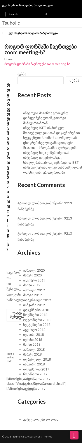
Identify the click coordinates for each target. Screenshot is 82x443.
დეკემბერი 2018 (36, 310)
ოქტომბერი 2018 (37, 320)
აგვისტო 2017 (34, 389)
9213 (68, 203)
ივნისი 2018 (32, 339)
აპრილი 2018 (34, 349)
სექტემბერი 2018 (37, 325)
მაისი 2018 (31, 344)
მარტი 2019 (32, 295)
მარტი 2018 (32, 354)
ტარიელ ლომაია (31, 203)
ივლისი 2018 (33, 334)
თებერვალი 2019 (37, 300)
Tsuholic (11, 22)
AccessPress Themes (39, 436)
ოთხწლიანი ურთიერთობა (44, 172)
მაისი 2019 (31, 285)
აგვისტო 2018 (34, 330)
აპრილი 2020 (34, 270)
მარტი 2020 (32, 275)
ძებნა (21, 74)
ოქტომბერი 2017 (37, 379)
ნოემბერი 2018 (35, 315)
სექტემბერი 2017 (37, 384)
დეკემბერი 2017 (36, 369)
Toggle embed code (10, 357)
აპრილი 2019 (34, 290)
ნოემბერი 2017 (35, 374)
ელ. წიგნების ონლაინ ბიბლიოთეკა (27, 5)
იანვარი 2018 (34, 364)
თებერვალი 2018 (37, 359)
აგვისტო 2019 (34, 280)
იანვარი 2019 (34, 305)
